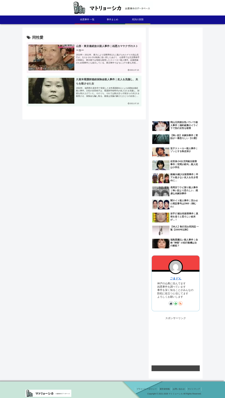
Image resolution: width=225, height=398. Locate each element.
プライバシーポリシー (147, 389)
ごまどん (175, 278)
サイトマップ (194, 389)
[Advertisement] (176, 50)
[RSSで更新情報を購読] (180, 303)
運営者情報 (165, 389)
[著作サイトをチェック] (171, 303)
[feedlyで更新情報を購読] (175, 303)
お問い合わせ (179, 389)
